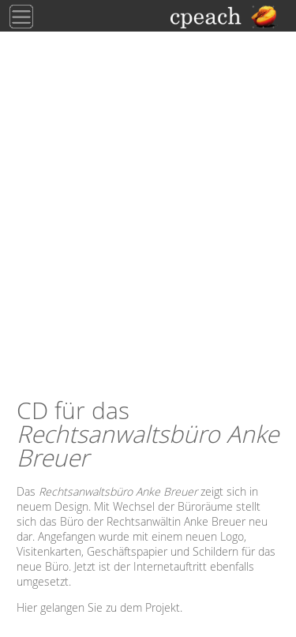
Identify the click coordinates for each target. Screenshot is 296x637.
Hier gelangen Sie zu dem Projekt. (99, 607)
